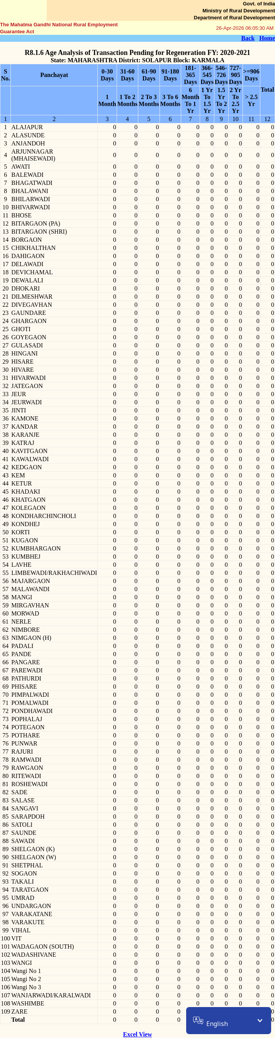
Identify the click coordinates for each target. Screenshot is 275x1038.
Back (248, 38)
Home (267, 38)
